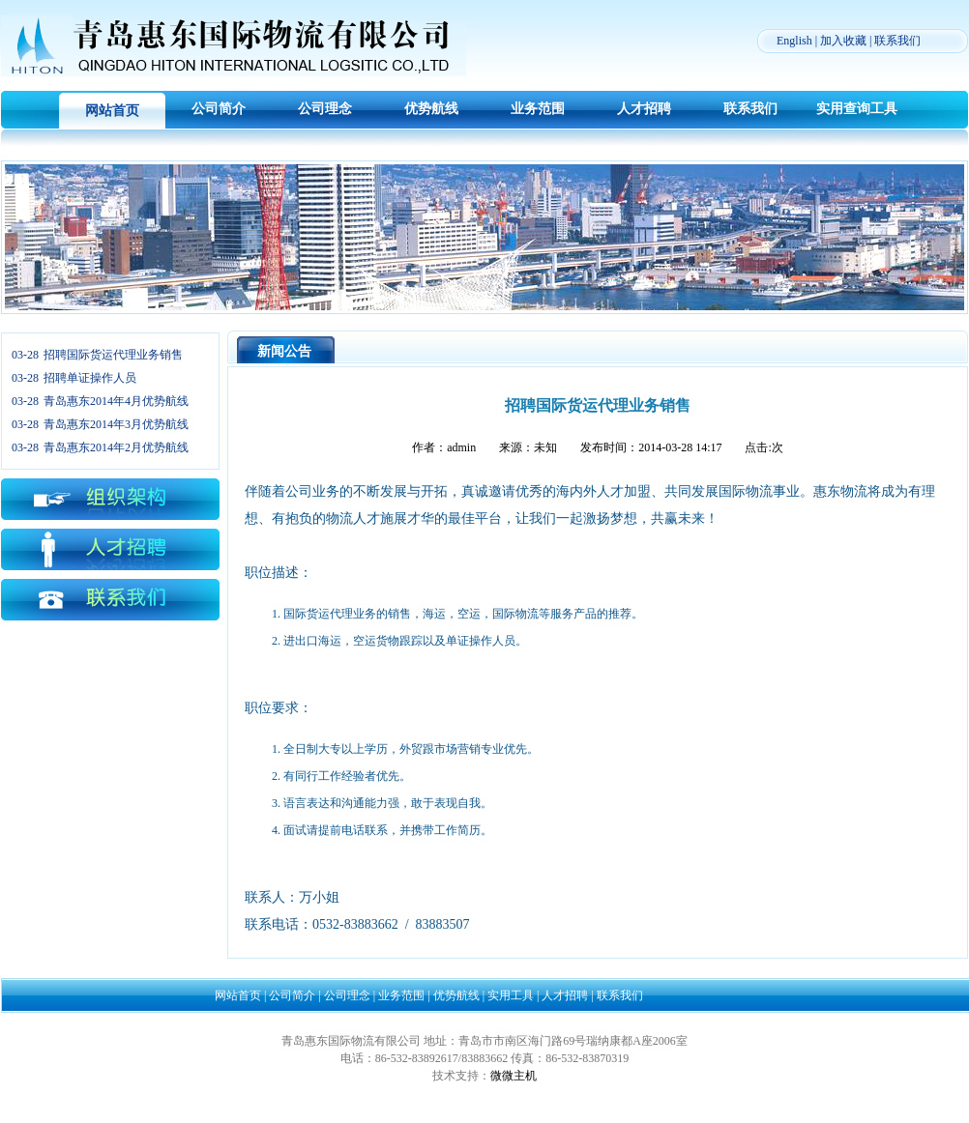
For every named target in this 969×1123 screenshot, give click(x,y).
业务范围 (538, 108)
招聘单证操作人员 (90, 378)
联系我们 (897, 40)
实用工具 (510, 995)
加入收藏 (843, 40)
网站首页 (112, 110)
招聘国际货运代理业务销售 (113, 354)
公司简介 (218, 108)
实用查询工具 (856, 108)
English (794, 40)
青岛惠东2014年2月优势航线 (116, 447)
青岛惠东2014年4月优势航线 (116, 401)
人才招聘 (644, 108)
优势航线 (431, 108)
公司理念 (325, 108)
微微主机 (513, 1075)
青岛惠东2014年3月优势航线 (116, 424)
